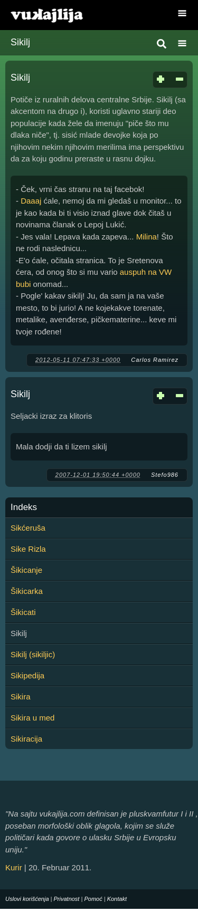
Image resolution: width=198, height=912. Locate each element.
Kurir (13, 867)
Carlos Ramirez (154, 360)
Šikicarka (27, 591)
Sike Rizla (28, 548)
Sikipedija (27, 675)
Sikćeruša (28, 527)
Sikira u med (32, 717)
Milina (146, 236)
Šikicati (23, 612)
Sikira (21, 696)
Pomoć (93, 899)
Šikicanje (26, 569)
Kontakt (117, 899)
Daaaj (31, 200)
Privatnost (67, 899)
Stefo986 (164, 475)
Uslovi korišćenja (27, 899)
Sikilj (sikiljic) (33, 654)
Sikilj (20, 77)
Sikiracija (26, 738)
